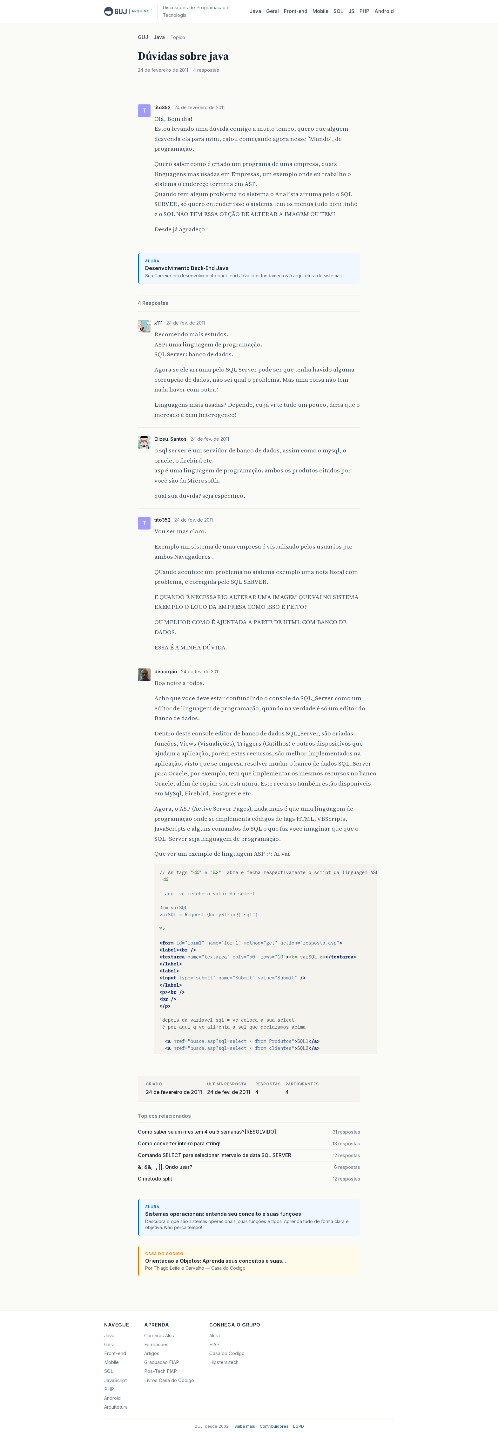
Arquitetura (116, 1407)
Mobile (320, 11)
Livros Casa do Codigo (169, 1380)
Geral (272, 11)
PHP (364, 11)
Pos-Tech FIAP (160, 1371)
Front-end (115, 1353)
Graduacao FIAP (161, 1362)
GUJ (143, 37)
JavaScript (115, 1380)
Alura (214, 1336)
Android (384, 11)
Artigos (151, 1353)
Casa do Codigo (227, 1353)
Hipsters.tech (224, 1362)
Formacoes (156, 1344)
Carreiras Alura (160, 1336)
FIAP (214, 1344)
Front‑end (295, 11)
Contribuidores (274, 1426)
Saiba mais (244, 1426)
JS (351, 11)
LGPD (298, 1426)
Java (255, 11)
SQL (338, 11)
